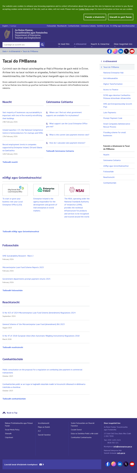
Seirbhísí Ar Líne (103, 26)
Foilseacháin (51, 26)
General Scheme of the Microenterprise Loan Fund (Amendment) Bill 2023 (33, 324)
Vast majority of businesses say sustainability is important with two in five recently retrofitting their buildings (22, 115)
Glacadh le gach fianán (121, 17)
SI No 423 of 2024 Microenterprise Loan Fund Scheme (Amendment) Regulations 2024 (38, 312)
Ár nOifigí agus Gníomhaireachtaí (122, 26)
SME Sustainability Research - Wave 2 (17, 255)
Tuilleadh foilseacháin (12, 290)
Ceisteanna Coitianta (88, 26)
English (5, 26)
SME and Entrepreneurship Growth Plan (117, 105)
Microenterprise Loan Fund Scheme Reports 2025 (23, 267)
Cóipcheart (9, 437)
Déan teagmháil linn (123, 44)
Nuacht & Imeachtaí (100, 44)
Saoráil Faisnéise (44, 435)
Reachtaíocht (62, 26)
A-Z (39, 431)
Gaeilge (13, 26)
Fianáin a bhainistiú (95, 17)
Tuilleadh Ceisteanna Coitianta (60, 151)
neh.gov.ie (121, 453)
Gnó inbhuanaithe (110, 78)
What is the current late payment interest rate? (69, 134)
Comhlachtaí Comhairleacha (81, 437)
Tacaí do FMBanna (30, 51)
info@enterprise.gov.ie (122, 446)
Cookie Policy (84, 9)
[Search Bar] (21, 44)
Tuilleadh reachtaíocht (12, 347)
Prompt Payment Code (112, 118)
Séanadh (8, 433)
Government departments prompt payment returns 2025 (26, 279)
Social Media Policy (12, 429)
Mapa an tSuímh (44, 427)
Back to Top (12, 412)
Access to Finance (110, 89)
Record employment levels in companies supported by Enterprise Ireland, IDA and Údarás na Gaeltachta (22, 147)
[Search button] (42, 44)
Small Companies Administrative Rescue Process (116, 125)
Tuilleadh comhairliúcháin (14, 398)
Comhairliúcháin (73, 26)
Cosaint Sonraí (76, 429)
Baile (4, 51)
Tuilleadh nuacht (10, 162)
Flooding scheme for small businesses (114, 134)
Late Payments (109, 112)
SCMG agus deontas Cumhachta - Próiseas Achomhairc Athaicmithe (117, 96)
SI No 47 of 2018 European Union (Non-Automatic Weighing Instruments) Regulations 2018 (41, 335)
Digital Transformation (113, 84)
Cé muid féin (63, 44)
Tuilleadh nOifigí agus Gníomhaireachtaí (20, 231)
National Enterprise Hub (113, 72)
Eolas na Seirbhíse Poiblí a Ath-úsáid (84, 433)
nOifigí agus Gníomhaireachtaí (21, 178)
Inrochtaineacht (43, 423)
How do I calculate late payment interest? (67, 143)
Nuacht (7, 102)
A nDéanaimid (80, 44)
